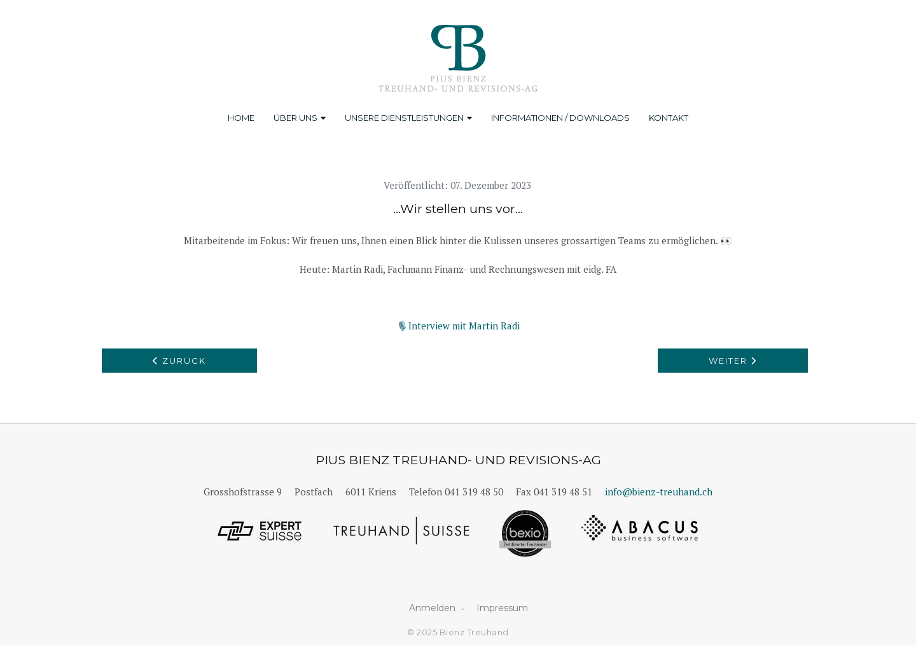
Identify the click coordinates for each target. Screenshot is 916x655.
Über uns (300, 118)
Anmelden (432, 608)
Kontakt (668, 118)
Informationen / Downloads (560, 118)
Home (241, 118)
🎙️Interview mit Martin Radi (458, 325)
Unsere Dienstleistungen (408, 118)
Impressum (502, 608)
